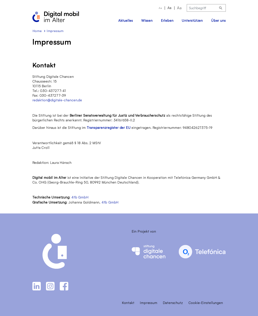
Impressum (148, 303)
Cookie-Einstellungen (205, 303)
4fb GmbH (79, 197)
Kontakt (128, 303)
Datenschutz (173, 303)
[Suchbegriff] (202, 7)
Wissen (147, 20)
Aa (160, 7)
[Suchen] (221, 8)
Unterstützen (192, 20)
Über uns (218, 20)
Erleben (167, 20)
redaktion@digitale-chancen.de (57, 100)
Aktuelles (125, 20)
